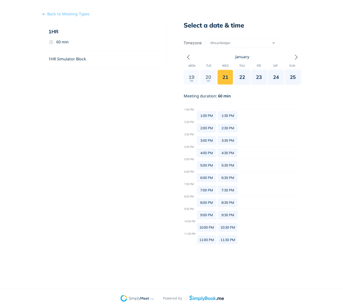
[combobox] (210, 43)
